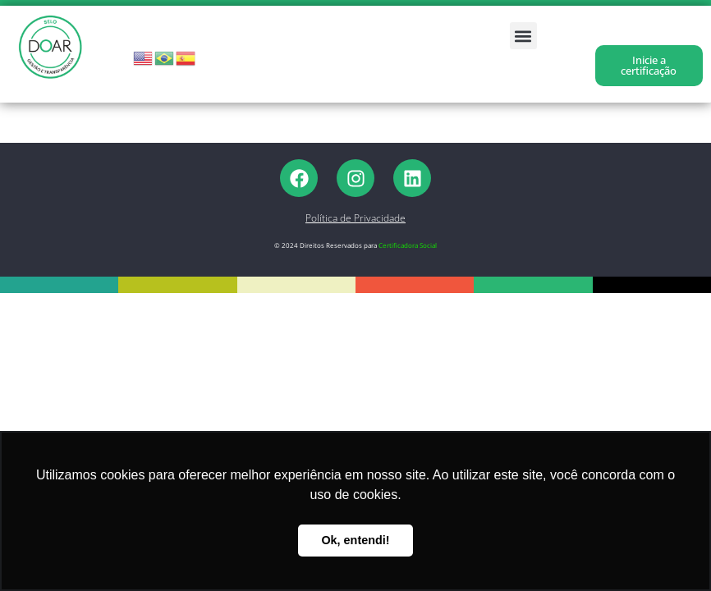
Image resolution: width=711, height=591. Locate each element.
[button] (523, 35)
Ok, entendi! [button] (355, 540)
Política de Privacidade (355, 218)
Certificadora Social (407, 245)
